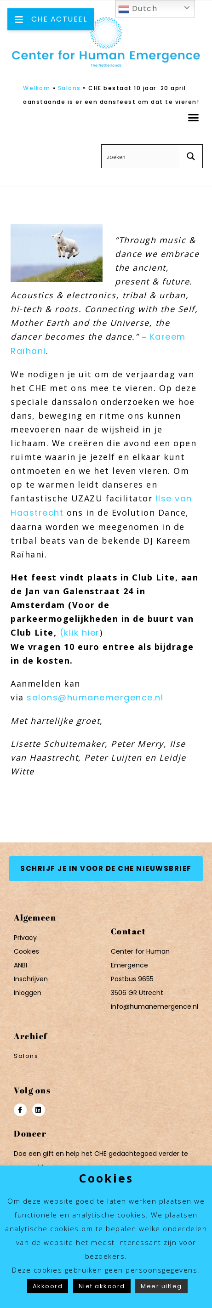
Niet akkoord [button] (102, 1286)
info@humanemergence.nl (154, 1006)
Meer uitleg (161, 1286)
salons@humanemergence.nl (95, 697)
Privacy (25, 937)
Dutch (137, 9)
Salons (69, 88)
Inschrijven (31, 979)
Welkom (36, 88)
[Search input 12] (141, 156)
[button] (194, 117)
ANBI (20, 965)
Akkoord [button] (48, 1286)
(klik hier (80, 632)
